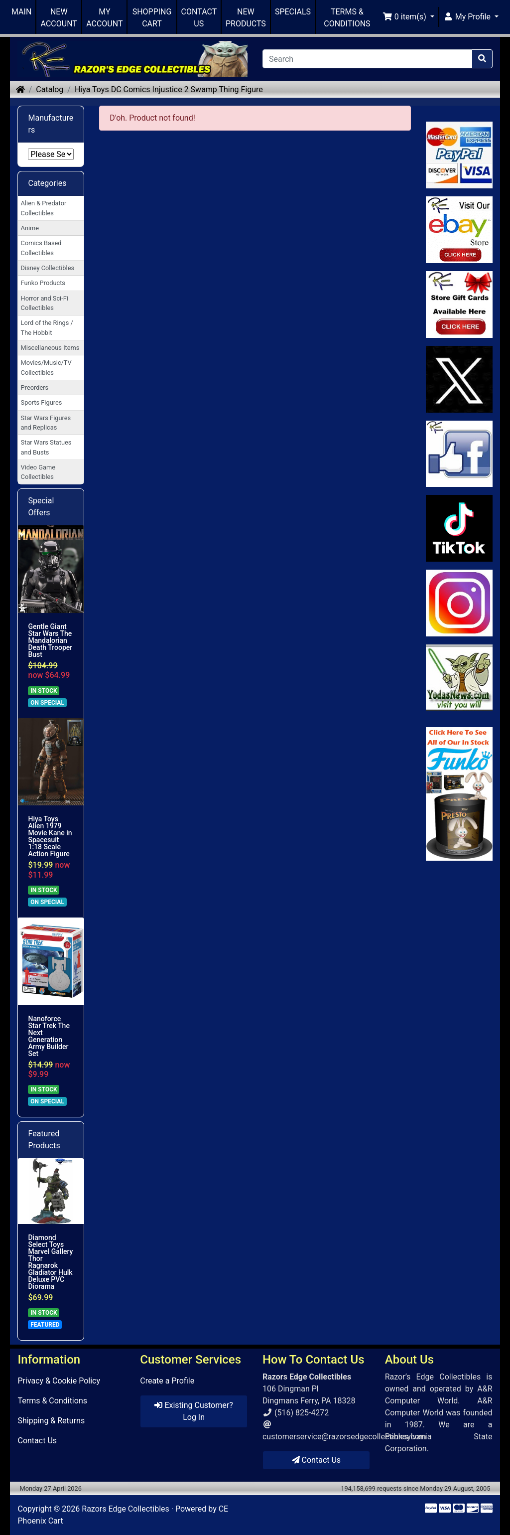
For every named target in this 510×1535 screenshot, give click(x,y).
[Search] (367, 58)
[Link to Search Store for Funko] (459, 794)
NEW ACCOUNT (59, 17)
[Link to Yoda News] (459, 677)
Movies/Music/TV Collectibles (46, 367)
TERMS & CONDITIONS (347, 17)
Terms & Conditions (52, 1400)
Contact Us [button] (316, 1460)
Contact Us (37, 1440)
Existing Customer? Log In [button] (193, 1411)
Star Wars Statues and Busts (46, 447)
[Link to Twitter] (459, 379)
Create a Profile (167, 1380)
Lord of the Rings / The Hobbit (47, 327)
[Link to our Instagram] (459, 603)
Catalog (49, 89)
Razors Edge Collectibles (125, 1509)
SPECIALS (293, 11)
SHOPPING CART (152, 17)
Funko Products (43, 283)
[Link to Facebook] (459, 454)
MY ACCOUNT (104, 17)
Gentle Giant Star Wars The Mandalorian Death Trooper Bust (50, 640)
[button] (408, 17)
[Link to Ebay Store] (459, 229)
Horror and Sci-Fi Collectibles (44, 303)
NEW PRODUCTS (246, 17)
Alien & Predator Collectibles (44, 207)
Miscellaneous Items (50, 347)
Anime (30, 228)
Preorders (35, 387)
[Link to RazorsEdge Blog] (459, 528)
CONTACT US (199, 17)
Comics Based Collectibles (41, 247)
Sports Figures (41, 402)
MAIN (21, 11)
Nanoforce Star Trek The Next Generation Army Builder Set (48, 1036)
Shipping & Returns (51, 1420)
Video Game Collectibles (38, 471)
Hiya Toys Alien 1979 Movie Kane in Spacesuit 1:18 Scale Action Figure (50, 836)
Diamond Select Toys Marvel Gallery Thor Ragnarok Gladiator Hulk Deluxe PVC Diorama (50, 1262)
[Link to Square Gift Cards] (459, 304)
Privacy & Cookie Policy (58, 1380)
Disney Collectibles (47, 268)
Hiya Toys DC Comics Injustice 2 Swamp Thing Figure (169, 89)
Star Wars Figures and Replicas (46, 422)
